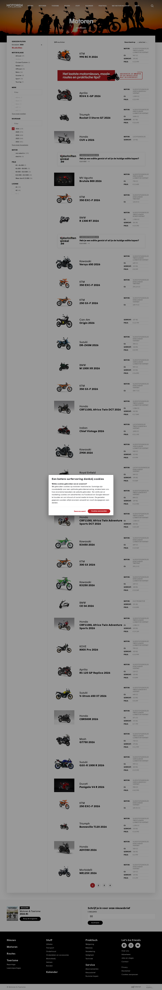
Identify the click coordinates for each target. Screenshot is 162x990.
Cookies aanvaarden (99, 511)
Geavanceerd (80, 511)
